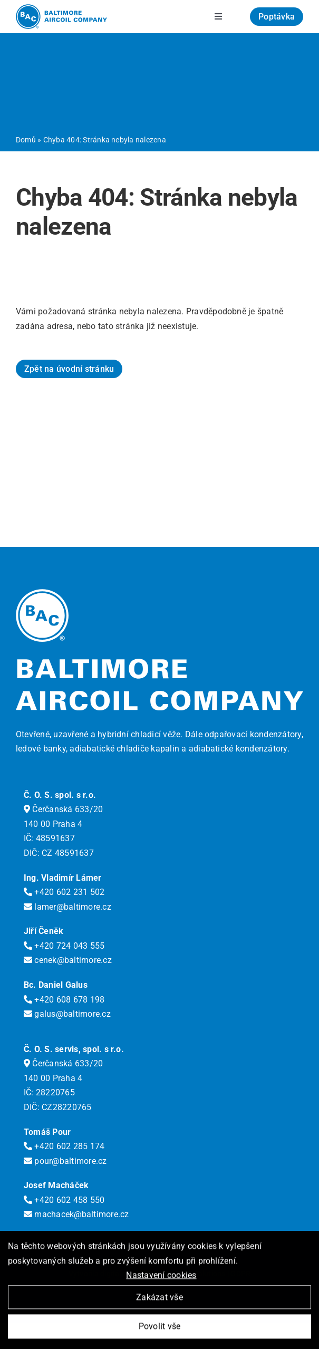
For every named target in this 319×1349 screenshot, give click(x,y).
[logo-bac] (61, 8)
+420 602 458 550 (64, 1200)
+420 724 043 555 (64, 946)
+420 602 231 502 (64, 892)
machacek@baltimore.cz (76, 1214)
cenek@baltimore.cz (68, 960)
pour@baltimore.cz (65, 1161)
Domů (26, 140)
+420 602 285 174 (64, 1146)
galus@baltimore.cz (67, 1014)
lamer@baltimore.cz (67, 907)
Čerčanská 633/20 (63, 809)
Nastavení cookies (161, 1276)
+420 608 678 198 (64, 1000)
